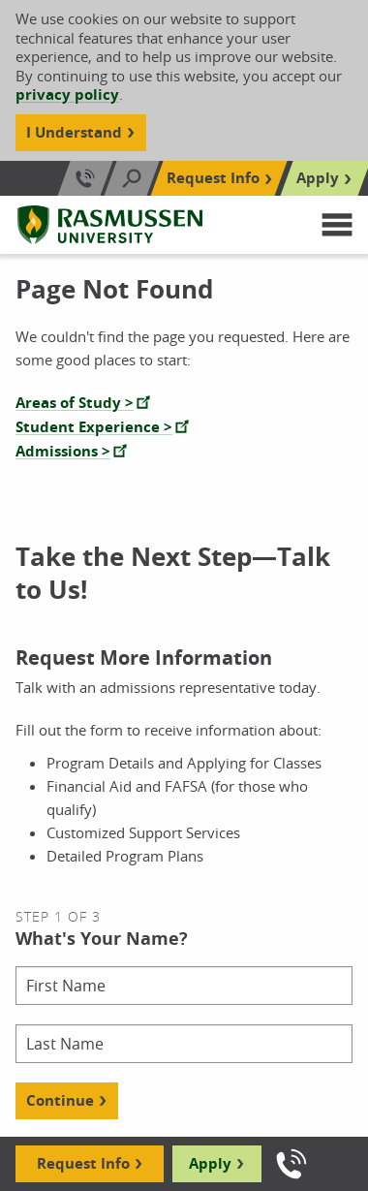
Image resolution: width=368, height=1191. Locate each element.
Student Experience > (93, 427)
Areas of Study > (74, 402)
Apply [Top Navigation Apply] (317, 178)
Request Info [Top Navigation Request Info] (213, 178)
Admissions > (62, 451)
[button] (337, 224)
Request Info (83, 1163)
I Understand (74, 132)
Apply (210, 1163)
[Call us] (291, 1164)
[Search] (131, 178)
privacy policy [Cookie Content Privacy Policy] (67, 94)
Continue (60, 1100)
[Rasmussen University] (109, 224)
